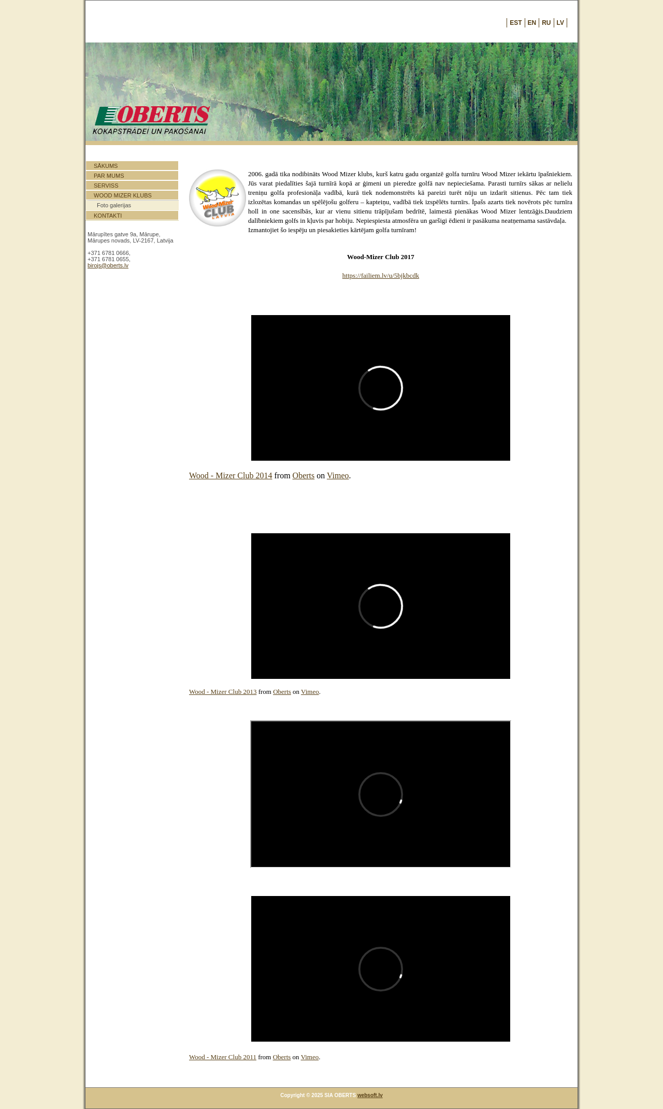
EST (516, 22)
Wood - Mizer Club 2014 (230, 475)
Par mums (109, 176)
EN (532, 22)
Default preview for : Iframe (380, 388)
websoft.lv (370, 1095)
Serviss (106, 185)
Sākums (106, 166)
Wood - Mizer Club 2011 (222, 1057)
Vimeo (338, 475)
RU (546, 22)
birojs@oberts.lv (108, 265)
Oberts (304, 475)
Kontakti (108, 215)
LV (560, 22)
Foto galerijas (114, 205)
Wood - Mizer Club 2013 (222, 691)
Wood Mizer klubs (123, 195)
